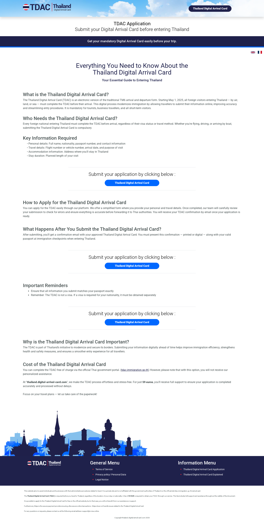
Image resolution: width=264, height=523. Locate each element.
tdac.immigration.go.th (134, 370)
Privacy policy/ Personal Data (110, 474)
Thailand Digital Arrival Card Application (204, 469)
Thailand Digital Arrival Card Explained (203, 474)
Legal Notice (101, 479)
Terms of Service (103, 469)
